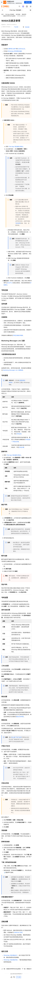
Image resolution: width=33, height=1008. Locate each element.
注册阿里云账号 (11, 48)
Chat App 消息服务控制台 (16, 146)
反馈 (18, 977)
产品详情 (16, 27)
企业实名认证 (21, 48)
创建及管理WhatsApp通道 (9, 16)
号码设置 (19, 434)
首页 (2, 14)
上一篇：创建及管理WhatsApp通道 (11, 968)
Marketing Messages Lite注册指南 (13, 370)
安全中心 (9, 282)
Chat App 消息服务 (9, 14)
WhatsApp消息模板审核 (11, 960)
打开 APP (28, 2)
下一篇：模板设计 (27, 968)
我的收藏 (27, 27)
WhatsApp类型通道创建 (15, 51)
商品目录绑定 (20, 716)
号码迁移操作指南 (18, 335)
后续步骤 (21, 447)
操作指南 (18, 14)
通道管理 (24, 14)
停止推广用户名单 (16, 737)
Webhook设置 (18, 932)
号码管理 (18, 223)
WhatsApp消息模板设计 (11, 955)
